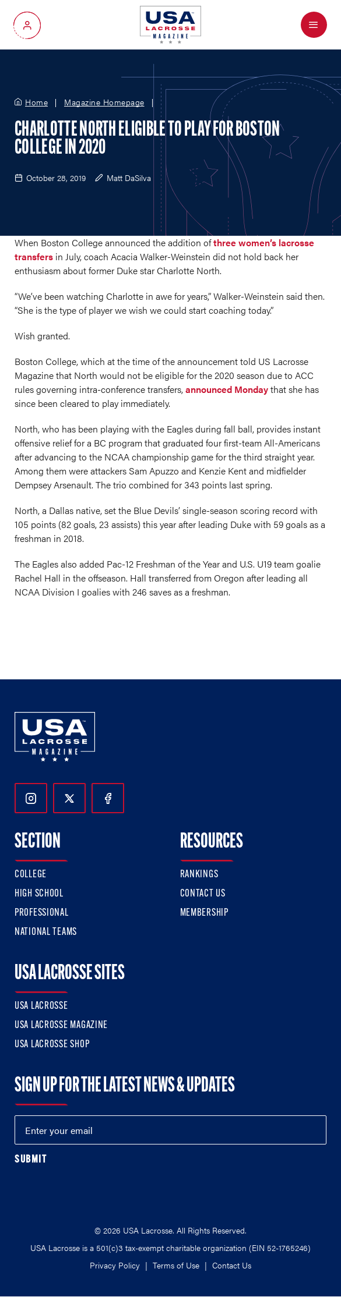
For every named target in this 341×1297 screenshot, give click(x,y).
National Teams (46, 932)
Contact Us (203, 893)
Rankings (199, 874)
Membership (204, 913)
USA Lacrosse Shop (52, 1044)
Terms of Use (176, 1265)
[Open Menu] (314, 25)
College (31, 874)
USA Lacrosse (41, 1006)
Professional (42, 913)
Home (36, 102)
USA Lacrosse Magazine (61, 1025)
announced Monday (226, 389)
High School (39, 893)
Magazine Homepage (104, 102)
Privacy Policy (115, 1265)
